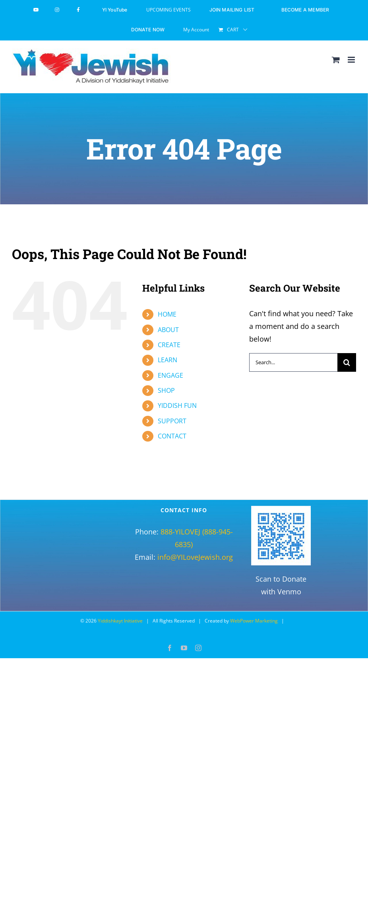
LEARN (167, 359)
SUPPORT (172, 421)
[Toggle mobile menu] (352, 60)
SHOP (166, 390)
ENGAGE (170, 375)
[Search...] (293, 362)
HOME (167, 314)
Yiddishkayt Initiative (120, 620)
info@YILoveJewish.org (195, 557)
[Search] (346, 362)
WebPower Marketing (254, 620)
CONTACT (172, 436)
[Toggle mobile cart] (336, 60)
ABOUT (168, 329)
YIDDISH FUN (177, 405)
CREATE (169, 344)
